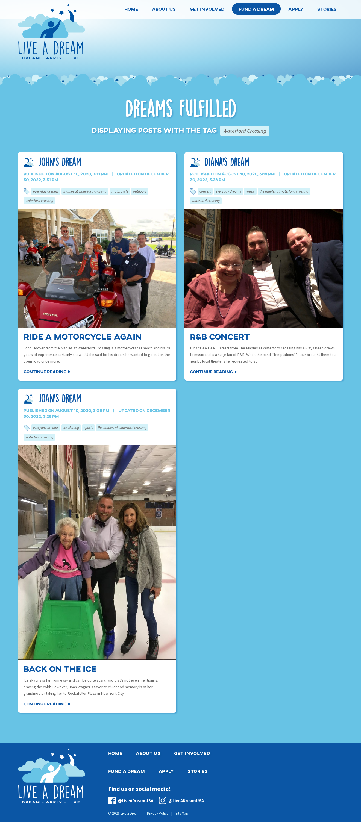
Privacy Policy (157, 813)
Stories (198, 771)
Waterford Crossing (39, 200)
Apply (166, 771)
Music (250, 191)
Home (115, 753)
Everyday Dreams (45, 191)
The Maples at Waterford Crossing (284, 191)
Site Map (181, 813)
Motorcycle (119, 191)
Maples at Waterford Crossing (85, 191)
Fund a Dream (256, 8)
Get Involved (192, 753)
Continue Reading (45, 371)
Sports (88, 427)
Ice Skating (71, 427)
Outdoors (139, 191)
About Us (148, 753)
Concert (205, 191)
